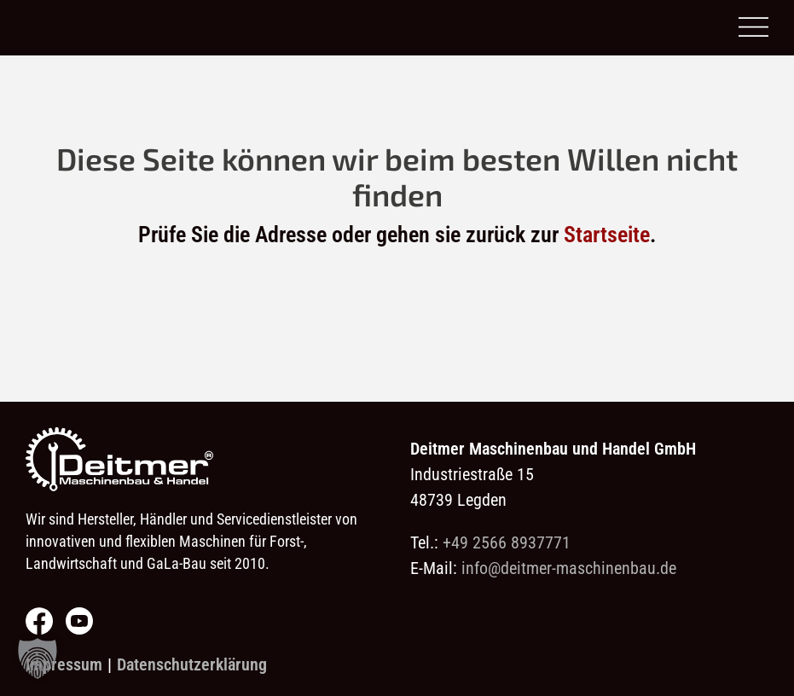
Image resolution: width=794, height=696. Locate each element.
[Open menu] (753, 28)
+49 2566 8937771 (507, 542)
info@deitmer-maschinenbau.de (568, 568)
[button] (37, 658)
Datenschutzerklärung (192, 664)
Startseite (607, 234)
